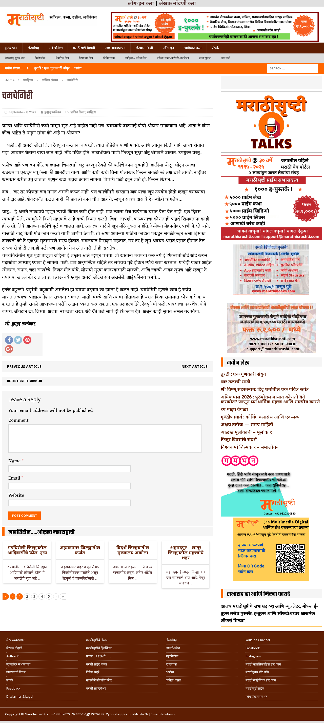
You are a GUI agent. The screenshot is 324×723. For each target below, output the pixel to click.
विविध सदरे (109, 58)
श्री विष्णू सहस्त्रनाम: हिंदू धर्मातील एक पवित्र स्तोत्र (265, 389)
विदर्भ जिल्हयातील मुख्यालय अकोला (132, 550)
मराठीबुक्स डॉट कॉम (257, 672)
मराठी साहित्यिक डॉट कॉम (261, 680)
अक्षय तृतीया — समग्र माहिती (247, 424)
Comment (18, 420)
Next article (194, 366)
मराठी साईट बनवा (96, 664)
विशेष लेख (40, 58)
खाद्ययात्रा (171, 664)
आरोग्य (170, 672)
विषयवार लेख (86, 58)
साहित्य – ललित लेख (136, 58)
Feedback (13, 688)
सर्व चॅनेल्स (56, 48)
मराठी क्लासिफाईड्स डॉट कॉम (263, 664)
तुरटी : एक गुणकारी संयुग (243, 374)
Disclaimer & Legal (19, 696)
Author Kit (13, 656)
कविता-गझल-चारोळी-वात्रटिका (173, 58)
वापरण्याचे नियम (16, 672)
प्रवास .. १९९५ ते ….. (98, 656)
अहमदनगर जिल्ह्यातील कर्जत (80, 550)
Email (15, 478)
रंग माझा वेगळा (234, 409)
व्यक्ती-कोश (173, 648)
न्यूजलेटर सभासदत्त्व (18, 664)
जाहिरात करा (192, 48)
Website (16, 495)
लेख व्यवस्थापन (115, 48)
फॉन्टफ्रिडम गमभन (256, 696)
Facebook (253, 648)
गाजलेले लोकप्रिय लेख (99, 680)
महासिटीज (172, 656)
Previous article (24, 366)
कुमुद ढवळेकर (52, 112)
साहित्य (28, 80)
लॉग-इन (168, 48)
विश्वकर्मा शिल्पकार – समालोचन (250, 447)
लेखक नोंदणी (144, 48)
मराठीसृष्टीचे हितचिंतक (99, 648)
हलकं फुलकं (205, 58)
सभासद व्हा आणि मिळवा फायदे (258, 594)
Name (15, 461)
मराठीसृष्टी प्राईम (255, 688)
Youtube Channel (258, 640)
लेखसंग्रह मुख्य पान (15, 58)
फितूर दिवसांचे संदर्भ (239, 439)
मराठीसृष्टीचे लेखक (97, 640)
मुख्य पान (11, 48)
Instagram (253, 656)
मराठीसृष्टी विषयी (84, 48)
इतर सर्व (225, 58)
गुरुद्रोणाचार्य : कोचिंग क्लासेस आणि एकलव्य (260, 417)
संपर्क (215, 48)
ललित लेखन (77, 112)
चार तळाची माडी (235, 381)
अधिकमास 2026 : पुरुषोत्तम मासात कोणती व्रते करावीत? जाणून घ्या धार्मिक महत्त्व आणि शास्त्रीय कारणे (270, 399)
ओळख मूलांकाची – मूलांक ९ (246, 432)
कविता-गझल (173, 680)
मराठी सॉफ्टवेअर (96, 688)
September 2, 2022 (22, 112)
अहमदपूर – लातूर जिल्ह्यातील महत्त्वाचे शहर (186, 552)
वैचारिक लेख (62, 58)
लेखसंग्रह (33, 48)
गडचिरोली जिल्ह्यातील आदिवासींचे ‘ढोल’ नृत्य (27, 550)
